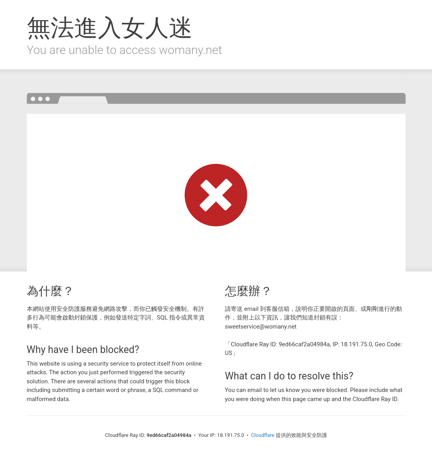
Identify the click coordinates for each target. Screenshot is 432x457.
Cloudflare (262, 435)
